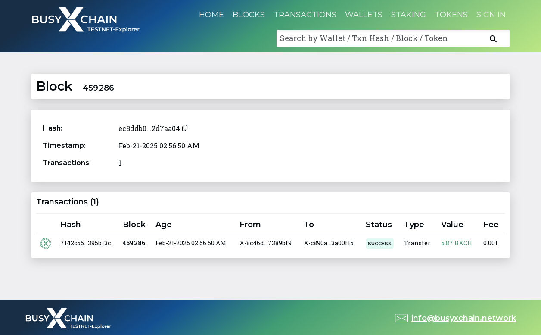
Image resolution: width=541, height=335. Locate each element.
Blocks (249, 14)
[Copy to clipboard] (185, 127)
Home (211, 14)
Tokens (451, 14)
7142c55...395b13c (85, 243)
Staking (408, 14)
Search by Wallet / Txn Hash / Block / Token (364, 38)
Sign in (491, 14)
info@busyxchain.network (463, 318)
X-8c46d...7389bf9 (265, 243)
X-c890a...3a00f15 (329, 243)
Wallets (363, 14)
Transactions (305, 14)
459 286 (134, 243)
